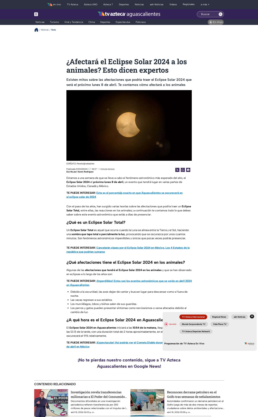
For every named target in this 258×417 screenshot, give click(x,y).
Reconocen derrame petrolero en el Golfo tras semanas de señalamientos (193, 394)
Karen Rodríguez (86, 172)
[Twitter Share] (177, 170)
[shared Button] (183, 170)
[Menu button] (47, 14)
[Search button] (220, 14)
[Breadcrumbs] (37, 30)
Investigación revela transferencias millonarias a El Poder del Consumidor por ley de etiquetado (98, 394)
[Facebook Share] (188, 170)
